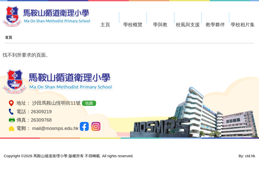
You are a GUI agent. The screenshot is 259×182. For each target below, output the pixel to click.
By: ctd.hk (247, 156)
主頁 (105, 24)
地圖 (89, 103)
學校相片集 (243, 24)
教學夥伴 (215, 24)
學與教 (160, 24)
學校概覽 (132, 24)
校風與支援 (188, 24)
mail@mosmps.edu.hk (55, 128)
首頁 (8, 37)
